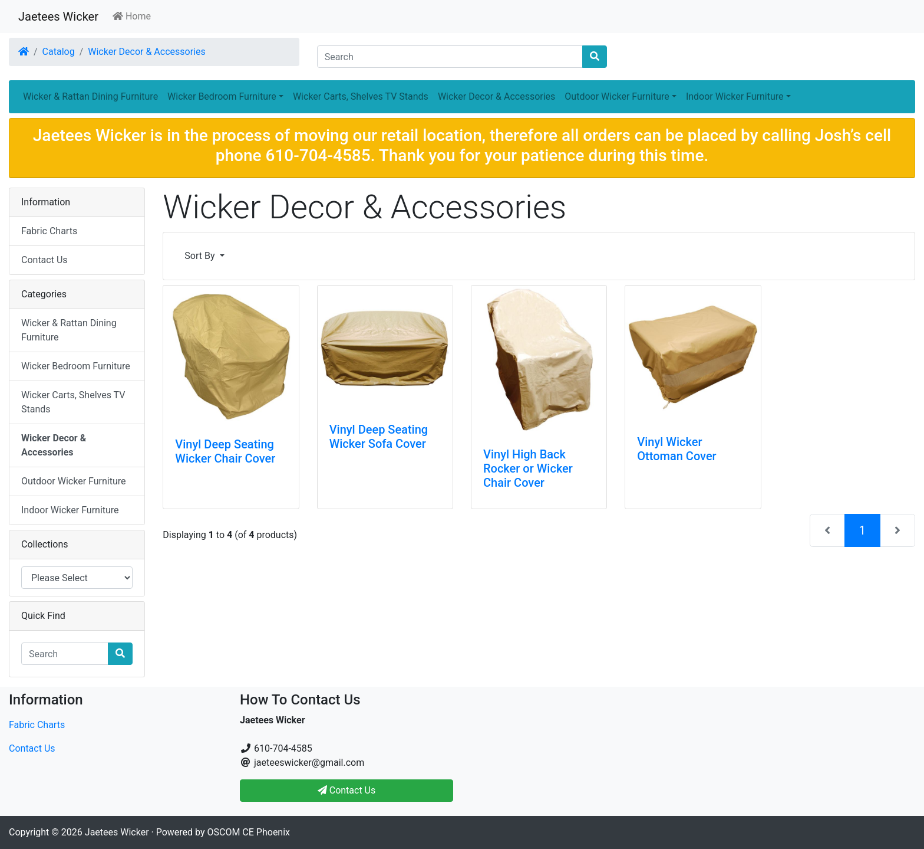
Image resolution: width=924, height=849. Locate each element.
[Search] (450, 56)
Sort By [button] (200, 255)
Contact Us (44, 259)
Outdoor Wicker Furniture (73, 481)
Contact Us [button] (347, 790)
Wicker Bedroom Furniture (75, 366)
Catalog (58, 51)
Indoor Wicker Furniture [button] (735, 96)
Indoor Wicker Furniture (70, 510)
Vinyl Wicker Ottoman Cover (676, 449)
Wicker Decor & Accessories (146, 51)
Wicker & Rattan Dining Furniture (90, 96)
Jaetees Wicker (58, 16)
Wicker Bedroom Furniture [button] (221, 96)
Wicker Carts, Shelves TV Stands (360, 96)
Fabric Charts (49, 231)
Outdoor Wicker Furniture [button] (617, 96)
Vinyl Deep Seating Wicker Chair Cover (225, 451)
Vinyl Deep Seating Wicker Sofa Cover (378, 436)
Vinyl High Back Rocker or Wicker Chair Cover (528, 468)
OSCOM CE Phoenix (249, 832)
